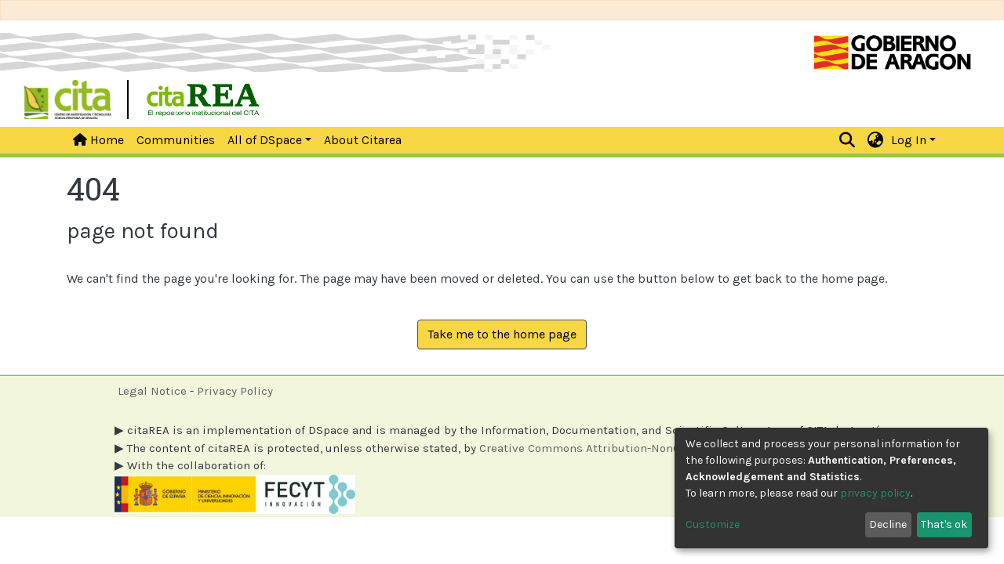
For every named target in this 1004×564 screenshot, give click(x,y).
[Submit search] (847, 140)
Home (98, 139)
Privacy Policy (235, 391)
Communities (175, 139)
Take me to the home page (502, 334)
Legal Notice (152, 391)
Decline (888, 524)
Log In (908, 139)
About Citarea (363, 139)
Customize (713, 524)
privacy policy (875, 493)
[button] (876, 140)
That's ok (944, 524)
